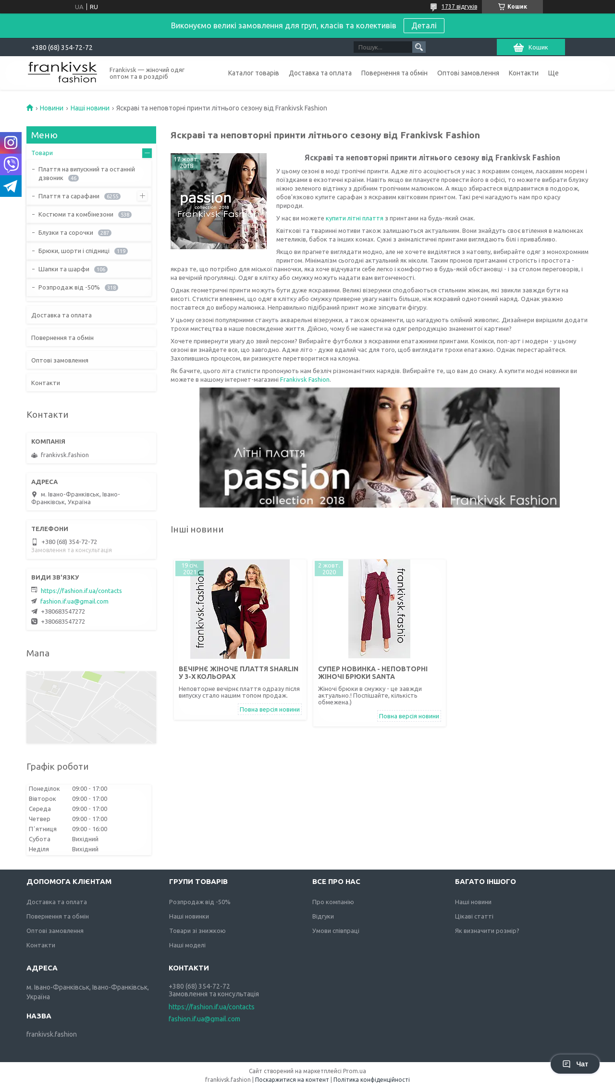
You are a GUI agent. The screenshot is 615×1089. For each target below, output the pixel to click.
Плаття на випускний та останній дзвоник (86, 173)
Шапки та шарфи (63, 269)
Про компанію (333, 901)
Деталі (424, 25)
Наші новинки (189, 916)
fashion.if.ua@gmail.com (74, 601)
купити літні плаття (354, 218)
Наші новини (90, 108)
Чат (575, 1064)
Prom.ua (354, 1071)
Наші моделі (187, 945)
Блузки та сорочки (65, 232)
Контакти (524, 73)
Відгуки (323, 916)
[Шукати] (419, 47)
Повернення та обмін (394, 73)
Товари (42, 152)
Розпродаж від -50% (69, 287)
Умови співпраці (335, 930)
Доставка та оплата (320, 73)
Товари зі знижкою (197, 930)
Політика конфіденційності (371, 1080)
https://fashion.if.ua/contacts (81, 590)
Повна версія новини (270, 709)
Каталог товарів (253, 73)
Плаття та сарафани (68, 196)
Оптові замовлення (468, 73)
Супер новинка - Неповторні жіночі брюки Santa (373, 672)
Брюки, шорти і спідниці (74, 250)
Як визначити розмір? (487, 930)
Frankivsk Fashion (305, 379)
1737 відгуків (459, 6)
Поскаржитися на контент (292, 1080)
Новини (51, 108)
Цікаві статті (474, 916)
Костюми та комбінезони (75, 214)
